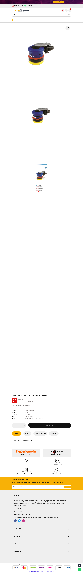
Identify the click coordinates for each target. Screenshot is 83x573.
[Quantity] (19, 425)
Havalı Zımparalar (29, 410)
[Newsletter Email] (41, 487)
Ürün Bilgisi (16, 433)
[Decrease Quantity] (13, 425)
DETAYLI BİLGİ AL (59, 2)
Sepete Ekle (49, 425)
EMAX (26, 412)
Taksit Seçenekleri (40, 433)
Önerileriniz (53, 433)
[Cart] (69, 10)
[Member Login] (66, 10)
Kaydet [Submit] (67, 487)
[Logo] (22, 10)
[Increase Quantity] (24, 425)
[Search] (41, 15)
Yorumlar (27, 433)
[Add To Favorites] (67, 28)
